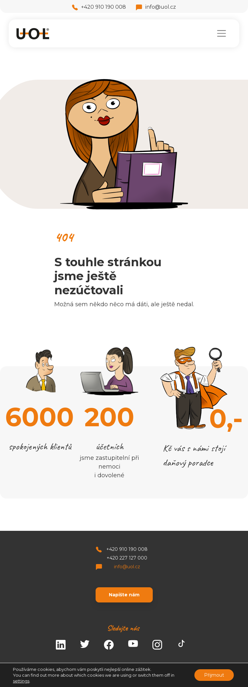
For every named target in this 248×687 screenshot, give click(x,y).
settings (21, 680)
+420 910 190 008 (99, 7)
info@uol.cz (156, 7)
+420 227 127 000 (127, 558)
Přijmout (214, 675)
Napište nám (124, 595)
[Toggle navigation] (221, 33)
